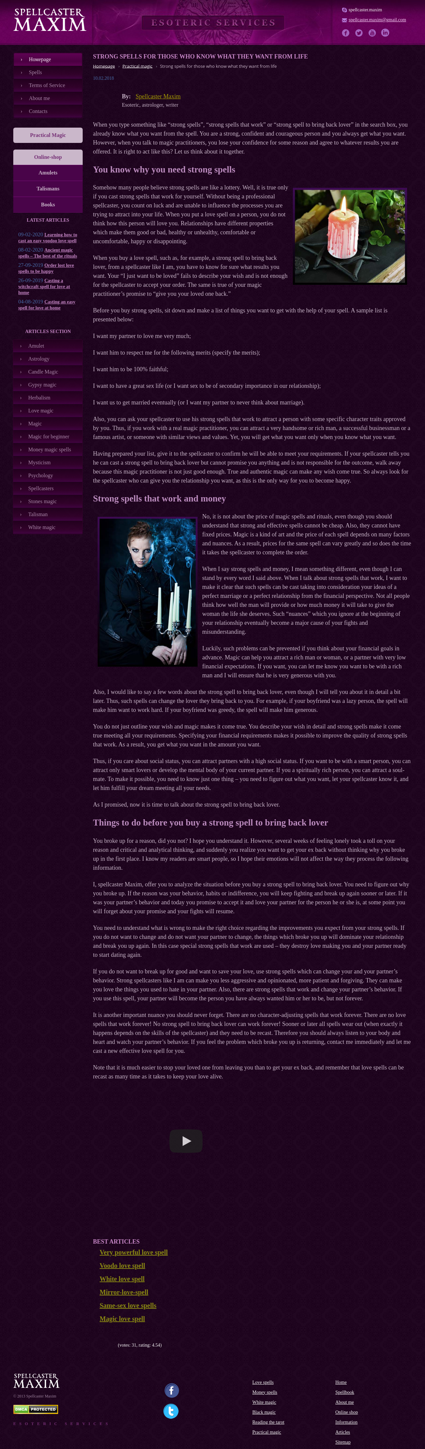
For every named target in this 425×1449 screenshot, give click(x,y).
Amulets (48, 172)
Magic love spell (122, 1318)
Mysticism (39, 462)
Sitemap (343, 1442)
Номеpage (40, 59)
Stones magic (42, 501)
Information (346, 1422)
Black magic (264, 1412)
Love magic (40, 410)
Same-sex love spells (128, 1305)
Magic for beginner (48, 436)
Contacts (38, 111)
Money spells (264, 1392)
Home (341, 1382)
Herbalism (39, 397)
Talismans (48, 188)
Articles (342, 1432)
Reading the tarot (268, 1422)
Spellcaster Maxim (158, 96)
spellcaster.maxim (365, 9)
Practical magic (266, 1432)
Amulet (36, 346)
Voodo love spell (122, 1265)
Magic (35, 423)
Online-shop (48, 157)
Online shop (346, 1412)
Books (48, 204)
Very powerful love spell (134, 1252)
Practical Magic (48, 135)
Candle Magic (43, 372)
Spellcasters (40, 488)
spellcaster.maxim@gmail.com (377, 19)
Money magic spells (49, 449)
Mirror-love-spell (124, 1292)
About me (39, 98)
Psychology (40, 475)
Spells (35, 72)
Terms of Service (47, 85)
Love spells (263, 1382)
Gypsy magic (42, 385)
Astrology (38, 359)
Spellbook (344, 1392)
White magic (41, 527)
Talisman (37, 514)
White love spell (122, 1279)
